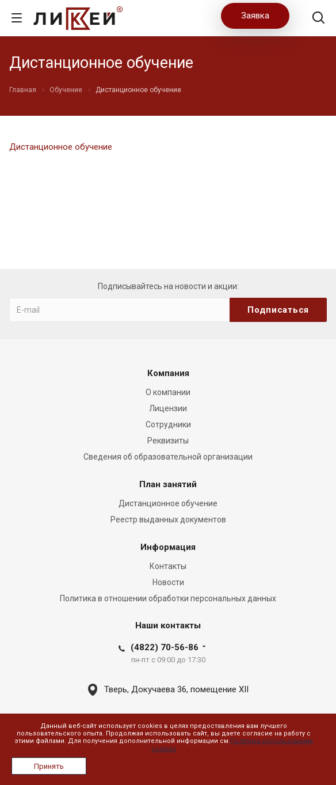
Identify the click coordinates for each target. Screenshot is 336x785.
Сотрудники (168, 424)
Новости (168, 582)
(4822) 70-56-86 (164, 647)
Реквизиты (168, 440)
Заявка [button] (255, 15)
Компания (168, 373)
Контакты (168, 566)
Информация (168, 547)
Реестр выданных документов (168, 519)
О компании (168, 392)
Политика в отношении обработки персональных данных (168, 598)
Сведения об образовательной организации (168, 456)
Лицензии (168, 408)
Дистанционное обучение (60, 147)
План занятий (168, 484)
